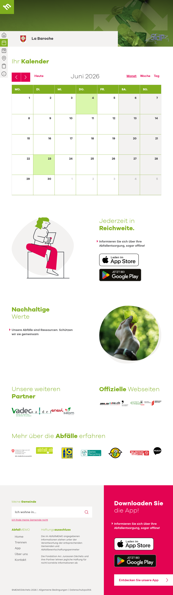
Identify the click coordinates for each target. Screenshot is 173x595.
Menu (166, 7)
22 (28, 158)
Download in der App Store (119, 260)
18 (92, 138)
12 (114, 118)
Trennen (21, 542)
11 (93, 118)
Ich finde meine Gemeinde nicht (30, 520)
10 (71, 118)
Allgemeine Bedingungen (53, 589)
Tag (156, 76)
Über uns (21, 554)
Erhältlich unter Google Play (120, 275)
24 (71, 158)
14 (156, 118)
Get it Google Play (135, 561)
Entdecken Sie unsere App (139, 580)
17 (71, 138)
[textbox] (46, 512)
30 (49, 179)
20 (135, 138)
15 (28, 138)
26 (113, 158)
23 (49, 158)
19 (113, 138)
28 (156, 158)
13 (135, 118)
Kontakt (20, 559)
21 (156, 138)
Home (19, 536)
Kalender (4, 43)
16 (49, 138)
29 (28, 179)
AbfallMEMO (7, 7)
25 (92, 158)
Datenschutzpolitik (80, 589)
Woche (145, 76)
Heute (38, 76)
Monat (132, 76)
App (18, 548)
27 (135, 158)
